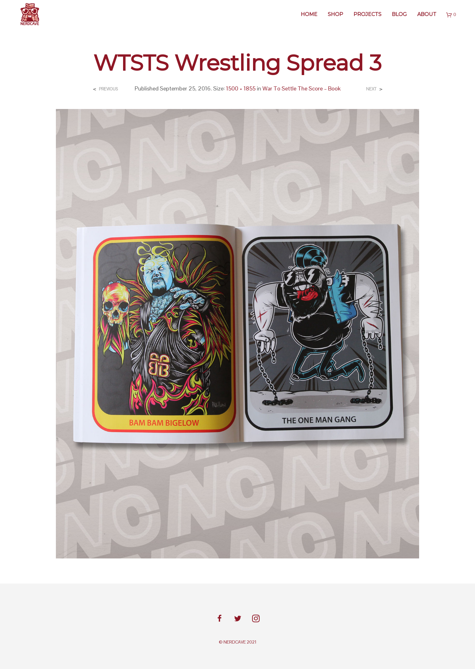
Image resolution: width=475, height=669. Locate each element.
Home (309, 14)
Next (371, 89)
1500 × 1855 (241, 88)
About (426, 14)
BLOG (399, 14)
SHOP (335, 14)
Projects (367, 14)
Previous (108, 89)
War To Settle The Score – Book (301, 88)
